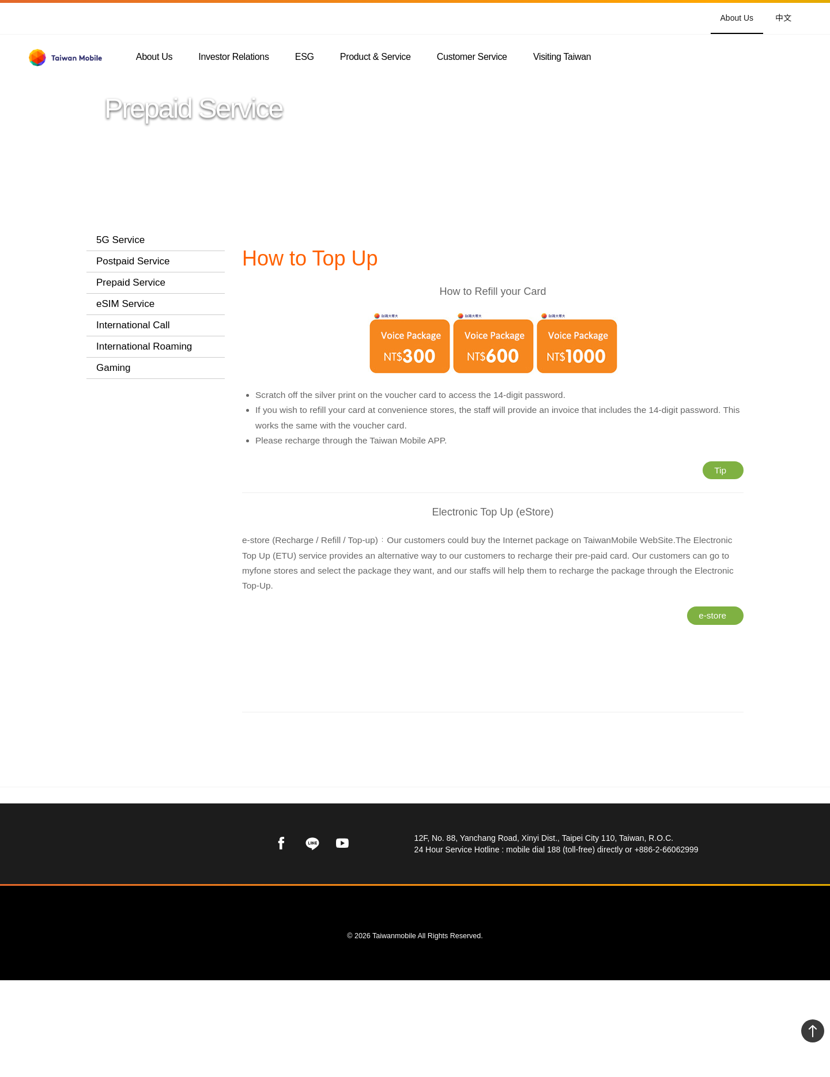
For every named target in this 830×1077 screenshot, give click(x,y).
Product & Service (375, 57)
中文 (783, 17)
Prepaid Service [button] (130, 282)
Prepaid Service (421, 240)
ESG (304, 57)
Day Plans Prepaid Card (148, 365)
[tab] (155, 240)
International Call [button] (133, 457)
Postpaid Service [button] (133, 261)
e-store (712, 646)
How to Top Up (140, 407)
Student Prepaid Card (143, 335)
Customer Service (472, 57)
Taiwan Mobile (269, 240)
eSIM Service (125, 435)
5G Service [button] (120, 239)
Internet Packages (147, 389)
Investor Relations (233, 57)
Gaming (113, 499)
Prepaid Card (137, 311)
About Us (737, 17)
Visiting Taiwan (562, 57)
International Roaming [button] (144, 478)
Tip (720, 490)
